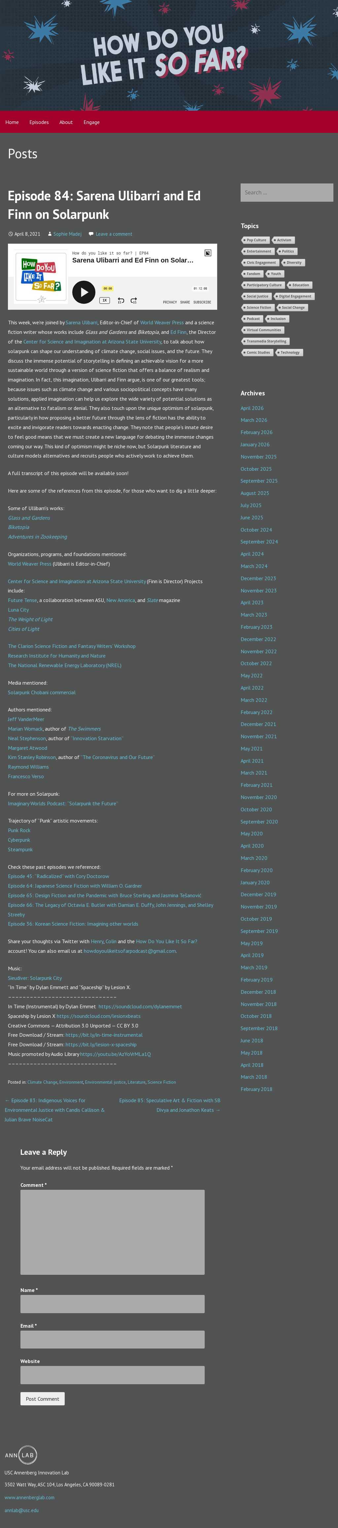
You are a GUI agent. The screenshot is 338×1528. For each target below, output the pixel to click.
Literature (137, 1082)
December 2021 (258, 724)
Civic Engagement (261, 262)
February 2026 (257, 432)
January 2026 (255, 444)
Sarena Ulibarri (81, 322)
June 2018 (252, 1040)
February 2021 (257, 785)
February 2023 (257, 626)
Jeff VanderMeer (26, 719)
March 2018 (254, 1076)
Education (300, 285)
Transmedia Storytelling (267, 341)
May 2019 (252, 943)
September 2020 (259, 821)
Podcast (253, 318)
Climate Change (42, 1082)
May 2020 (252, 833)
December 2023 (258, 578)
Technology (290, 352)
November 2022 (259, 651)
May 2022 (252, 675)
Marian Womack (25, 728)
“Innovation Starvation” (97, 738)
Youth (276, 273)
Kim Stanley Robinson (32, 757)
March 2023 (254, 614)
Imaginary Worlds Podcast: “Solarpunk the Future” (63, 803)
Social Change (293, 307)
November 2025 (259, 456)
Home (12, 122)
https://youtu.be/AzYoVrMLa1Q (115, 1054)
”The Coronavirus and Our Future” (118, 757)
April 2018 (252, 1065)
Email (28, 1325)
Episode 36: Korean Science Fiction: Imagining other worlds (73, 923)
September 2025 (259, 480)
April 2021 (252, 760)
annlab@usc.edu (22, 1510)
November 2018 (259, 1004)
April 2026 (252, 408)
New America (120, 600)
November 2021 (259, 736)
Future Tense (22, 600)
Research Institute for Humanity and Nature (57, 655)
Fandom (253, 273)
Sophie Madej (67, 234)
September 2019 (259, 931)
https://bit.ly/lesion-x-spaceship (101, 1044)
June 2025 (252, 517)
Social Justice (257, 296)
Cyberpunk (19, 839)
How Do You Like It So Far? (166, 941)
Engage (92, 122)
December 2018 (258, 991)
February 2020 (257, 870)
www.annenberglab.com (29, 1497)
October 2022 (256, 663)
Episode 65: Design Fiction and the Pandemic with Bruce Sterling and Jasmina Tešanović (104, 895)
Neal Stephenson (27, 738)
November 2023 (259, 590)
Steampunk (20, 849)
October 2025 (256, 468)
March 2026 (254, 420)
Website (30, 1361)
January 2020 (255, 882)
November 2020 (259, 797)
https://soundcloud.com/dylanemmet (140, 1006)
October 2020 (256, 809)
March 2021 (254, 772)
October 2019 (256, 918)
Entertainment (259, 251)
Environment (71, 1082)
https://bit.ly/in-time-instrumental (104, 1034)
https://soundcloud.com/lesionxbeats (99, 1016)
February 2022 (257, 712)
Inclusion (278, 318)
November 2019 (259, 906)
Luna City (18, 609)
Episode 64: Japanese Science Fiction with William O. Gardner (75, 885)
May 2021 (252, 748)
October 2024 (256, 529)
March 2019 (254, 967)
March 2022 (254, 700)
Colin (111, 941)
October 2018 (256, 1016)
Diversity (294, 262)
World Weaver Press (162, 322)
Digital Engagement (295, 296)
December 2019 (258, 894)
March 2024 (254, 566)
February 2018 (257, 1089)
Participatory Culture (264, 285)
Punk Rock (19, 830)
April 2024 (252, 553)
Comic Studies (258, 352)
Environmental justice (105, 1082)
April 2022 (252, 687)
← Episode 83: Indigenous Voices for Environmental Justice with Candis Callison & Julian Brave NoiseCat (55, 1110)
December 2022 (258, 639)
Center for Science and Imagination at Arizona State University (92, 341)
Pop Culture (256, 240)
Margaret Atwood (27, 747)
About (66, 122)
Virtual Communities (264, 330)
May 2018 (252, 1052)
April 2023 (252, 602)
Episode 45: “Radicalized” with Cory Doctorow (58, 876)
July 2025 (251, 505)
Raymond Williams (28, 766)
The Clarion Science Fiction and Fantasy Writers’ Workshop (72, 646)
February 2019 (257, 979)
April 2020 (252, 845)
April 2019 (252, 955)
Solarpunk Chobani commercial (42, 692)
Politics (288, 251)
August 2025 (255, 493)
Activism (284, 240)
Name (29, 1290)
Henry (97, 941)
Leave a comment (114, 234)
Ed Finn (178, 332)
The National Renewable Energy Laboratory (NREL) (64, 665)
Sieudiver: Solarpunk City (35, 978)
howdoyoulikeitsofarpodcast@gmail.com (130, 950)
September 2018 (259, 1028)
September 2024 (259, 541)
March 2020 (254, 858)
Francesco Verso (26, 776)
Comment (33, 1185)
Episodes (39, 122)
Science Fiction (162, 1082)
